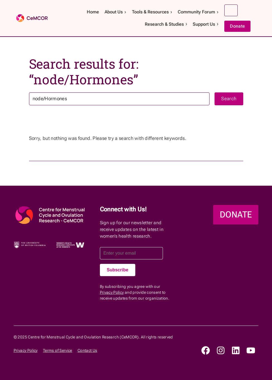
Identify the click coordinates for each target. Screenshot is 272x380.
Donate (237, 26)
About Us (116, 12)
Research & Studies (166, 24)
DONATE (236, 214)
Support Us (206, 24)
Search (231, 10)
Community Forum (198, 12)
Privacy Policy (112, 292)
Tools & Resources (152, 12)
